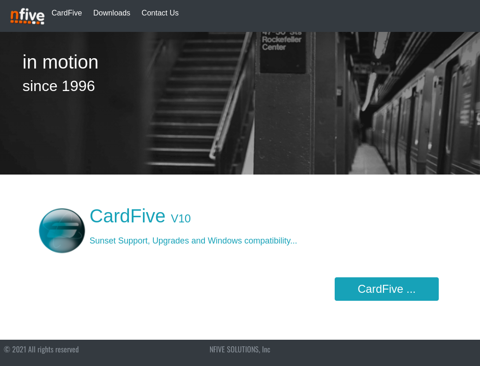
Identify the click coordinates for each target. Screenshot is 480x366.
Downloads (111, 13)
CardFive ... (387, 288)
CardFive (67, 13)
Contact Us (160, 13)
